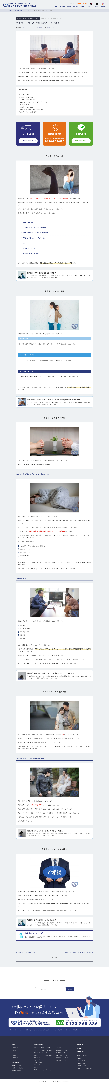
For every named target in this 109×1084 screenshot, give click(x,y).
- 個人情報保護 (81, 1063)
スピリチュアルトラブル (62, 1050)
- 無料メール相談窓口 (18, 1068)
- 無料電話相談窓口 (17, 1065)
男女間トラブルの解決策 (27, 99)
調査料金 (69, 6)
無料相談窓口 (16, 1062)
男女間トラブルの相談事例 (27, 107)
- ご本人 (14, 1052)
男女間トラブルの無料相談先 (28, 112)
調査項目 (75, 6)
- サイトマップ (81, 1060)
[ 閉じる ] (24, 89)
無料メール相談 (83, 3)
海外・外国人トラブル (61, 1055)
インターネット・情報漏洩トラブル (43, 1055)
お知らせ (90, 6)
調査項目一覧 (38, 1044)
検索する (70, 989)
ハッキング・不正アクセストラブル (43, 1050)
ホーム (57, 6)
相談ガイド (103, 6)
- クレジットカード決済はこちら (85, 1068)
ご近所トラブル (38, 1062)
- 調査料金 (15, 1047)
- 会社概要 (80, 1058)
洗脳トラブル (59, 1047)
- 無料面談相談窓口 (17, 1070)
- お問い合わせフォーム (83, 1065)
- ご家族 (14, 1055)
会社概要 (62, 6)
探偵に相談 (24, 104)
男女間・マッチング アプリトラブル (29, 27)
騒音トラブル (37, 1057)
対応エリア (82, 6)
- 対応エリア (15, 1050)
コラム (96, 6)
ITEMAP (72, 3)
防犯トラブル (37, 1065)
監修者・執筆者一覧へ (38, 937)
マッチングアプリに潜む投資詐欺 (25, 952)
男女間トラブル (50, 27)
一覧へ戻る (54, 958)
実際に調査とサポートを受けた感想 (31, 109)
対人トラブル (37, 1067)
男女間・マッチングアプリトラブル (43, 1070)
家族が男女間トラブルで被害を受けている (33, 102)
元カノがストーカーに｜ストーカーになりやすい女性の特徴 (76, 952)
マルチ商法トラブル (61, 1052)
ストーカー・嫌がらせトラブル (42, 1047)
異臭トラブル (37, 1060)
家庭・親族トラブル (61, 1060)
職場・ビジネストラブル (62, 1057)
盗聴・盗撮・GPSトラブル (41, 1052)
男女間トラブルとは (25, 94)
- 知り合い (15, 1057)
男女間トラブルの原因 (26, 97)
